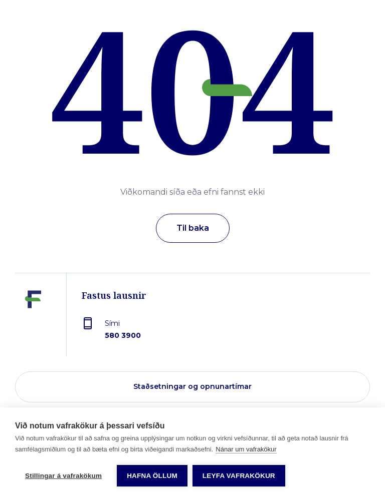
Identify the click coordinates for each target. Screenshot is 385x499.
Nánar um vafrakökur (246, 449)
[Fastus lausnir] (33, 322)
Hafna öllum (152, 475)
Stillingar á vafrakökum (63, 475)
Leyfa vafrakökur (239, 475)
